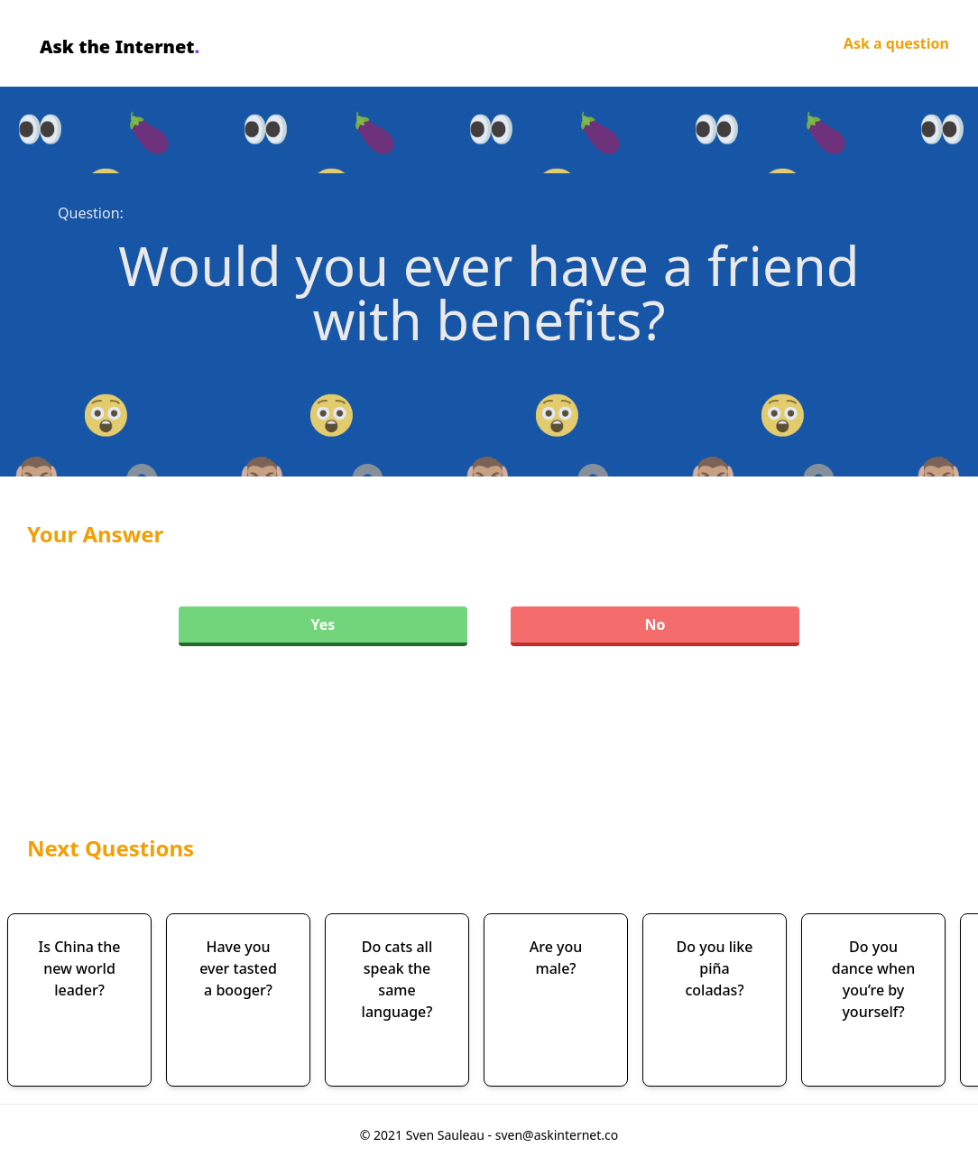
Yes (323, 624)
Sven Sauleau (447, 1134)
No (654, 624)
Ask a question (896, 43)
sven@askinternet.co (557, 1134)
